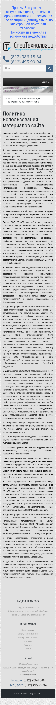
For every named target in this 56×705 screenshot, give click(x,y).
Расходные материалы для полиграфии (28, 615)
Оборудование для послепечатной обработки (28, 611)
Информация (34, 99)
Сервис (28, 648)
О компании (20, 99)
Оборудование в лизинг (28, 634)
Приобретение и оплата (28, 637)
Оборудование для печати (28, 607)
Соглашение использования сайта (23, 102)
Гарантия (28, 645)
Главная (9, 99)
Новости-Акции (28, 630)
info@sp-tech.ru (30, 674)
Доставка (28, 641)
